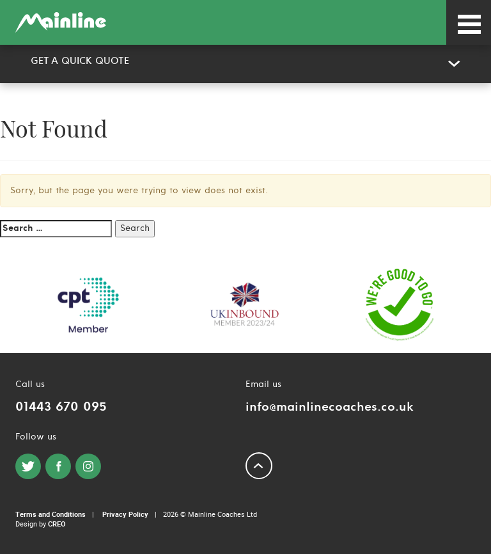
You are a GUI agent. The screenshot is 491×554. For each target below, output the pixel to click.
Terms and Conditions (50, 514)
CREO (57, 523)
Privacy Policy (125, 514)
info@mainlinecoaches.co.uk (330, 407)
